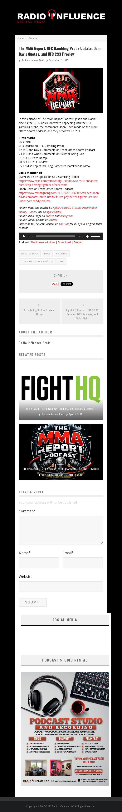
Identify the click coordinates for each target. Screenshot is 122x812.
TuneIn (32, 212)
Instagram (66, 216)
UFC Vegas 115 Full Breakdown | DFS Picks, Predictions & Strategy (61, 409)
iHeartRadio (89, 207)
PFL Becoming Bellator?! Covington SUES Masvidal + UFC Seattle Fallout (61, 469)
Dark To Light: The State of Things (39, 312)
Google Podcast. (52, 212)
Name (25, 552)
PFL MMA (61, 253)
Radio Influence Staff (33, 60)
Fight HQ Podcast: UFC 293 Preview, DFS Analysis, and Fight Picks (82, 314)
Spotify (23, 212)
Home (20, 38)
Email (68, 552)
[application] (61, 236)
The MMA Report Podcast (37, 261)
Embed (78, 242)
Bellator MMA (29, 253)
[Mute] (88, 236)
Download (64, 242)
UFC (61, 261)
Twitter (50, 216)
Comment (27, 511)
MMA (47, 253)
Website (25, 576)
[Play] (24, 236)
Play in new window (42, 242)
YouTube (64, 224)
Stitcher (76, 207)
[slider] (55, 236)
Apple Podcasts (61, 207)
